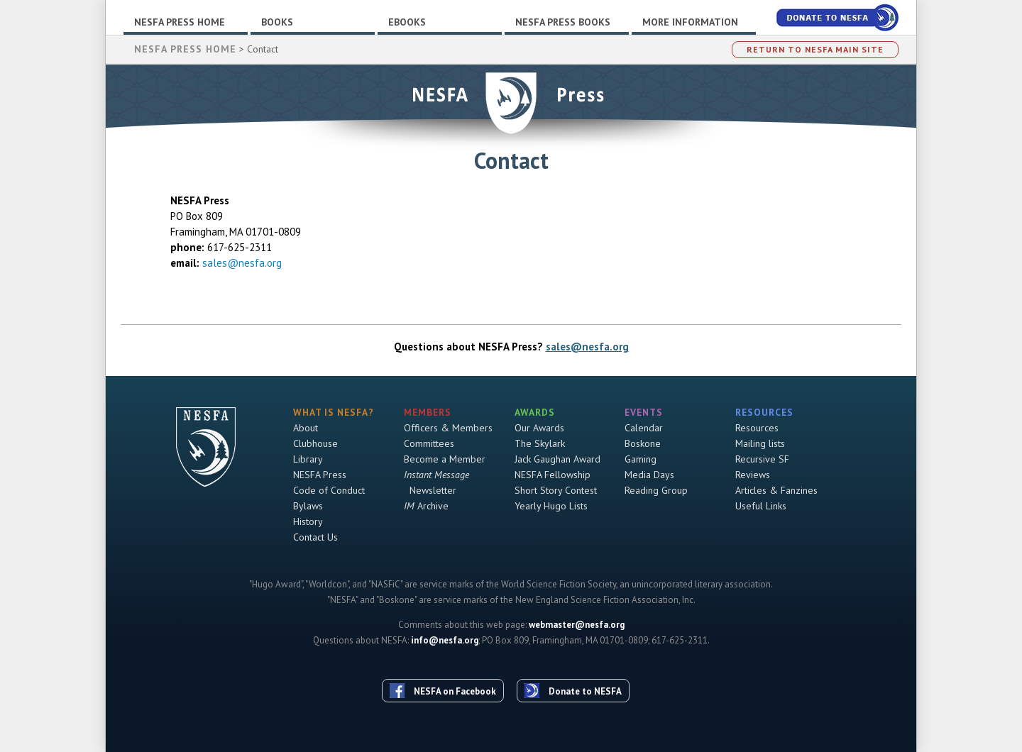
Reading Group (656, 490)
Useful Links (760, 505)
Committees (429, 443)
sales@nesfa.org (242, 263)
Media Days (649, 474)
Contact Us (315, 537)
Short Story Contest (556, 490)
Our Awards (539, 427)
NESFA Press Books (562, 22)
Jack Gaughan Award (557, 459)
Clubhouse (315, 443)
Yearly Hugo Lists (551, 505)
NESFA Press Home (179, 22)
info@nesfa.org (444, 640)
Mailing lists (760, 443)
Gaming (640, 459)
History (308, 521)
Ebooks (407, 22)
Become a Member (444, 459)
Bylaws (308, 505)
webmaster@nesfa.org (577, 625)
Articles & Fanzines (776, 490)
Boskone (643, 443)
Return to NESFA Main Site (815, 49)
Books (277, 22)
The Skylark (540, 443)
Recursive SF (762, 459)
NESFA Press (319, 474)
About (305, 427)
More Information (690, 22)
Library (308, 459)
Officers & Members (448, 427)
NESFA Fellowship (552, 474)
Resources (757, 427)
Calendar (644, 427)
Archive (426, 505)
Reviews (752, 474)
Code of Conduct (329, 490)
